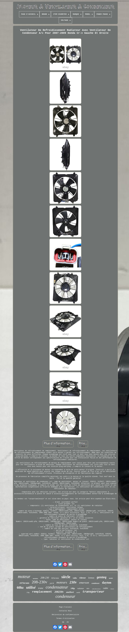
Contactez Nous (65, 611)
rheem (112, 589)
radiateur (80, 588)
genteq (101, 577)
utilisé (31, 587)
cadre (105, 588)
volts (75, 578)
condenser (95, 583)
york (52, 583)
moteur (24, 576)
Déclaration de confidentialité (65, 615)
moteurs (61, 582)
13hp (27, 592)
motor (111, 578)
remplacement (42, 591)
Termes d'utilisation (65, 618)
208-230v (39, 582)
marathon (35, 578)
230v (73, 582)
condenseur (65, 596)
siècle (65, 577)
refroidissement (96, 589)
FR (68, 622)
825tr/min (55, 578)
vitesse (82, 577)
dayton (106, 582)
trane (40, 588)
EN (63, 622)
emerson (84, 582)
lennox (91, 578)
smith (78, 592)
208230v (58, 591)
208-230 (44, 577)
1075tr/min (24, 583)
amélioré (70, 592)
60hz (20, 587)
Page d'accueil (65, 607)
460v (87, 588)
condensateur (57, 587)
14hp (73, 588)
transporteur (93, 591)
